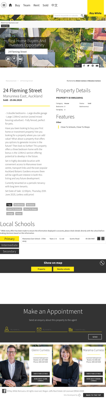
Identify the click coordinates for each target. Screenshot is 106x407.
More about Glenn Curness (40, 380)
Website (98, 238)
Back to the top (93, 395)
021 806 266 (96, 360)
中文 (54, 5)
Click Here (5, 26)
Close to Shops (30, 209)
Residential (19, 205)
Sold (45, 5)
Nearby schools (63, 269)
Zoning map (102, 238)
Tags (9, 205)
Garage (10, 213)
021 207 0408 (43, 360)
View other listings (41, 374)
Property (41, 269)
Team (26, 5)
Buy (17, 5)
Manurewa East (11, 81)
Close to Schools (14, 209)
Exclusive (30, 205)
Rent (36, 5)
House (18, 213)
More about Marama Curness (94, 380)
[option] (53, 60)
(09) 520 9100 (43, 362)
